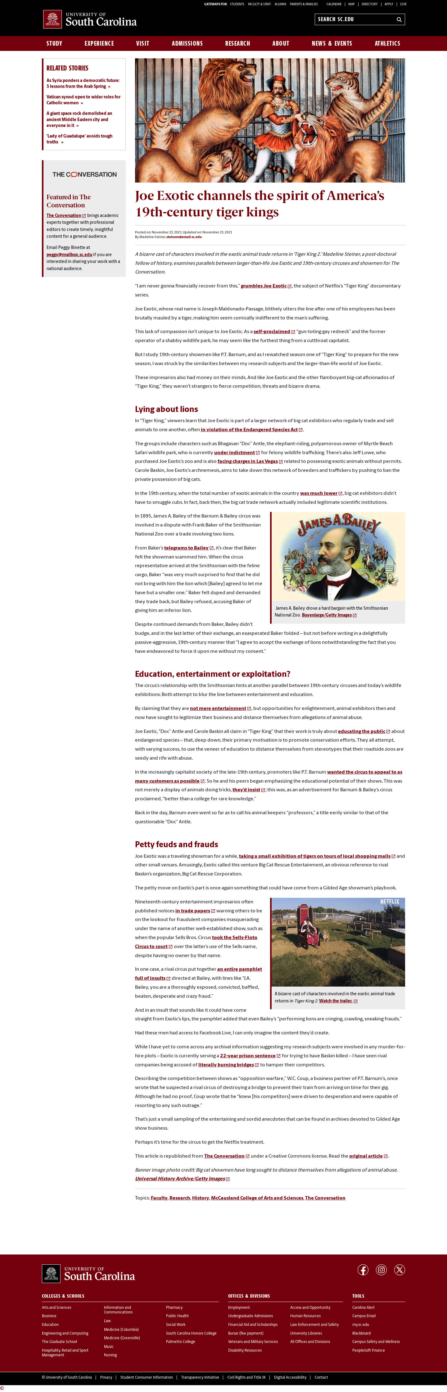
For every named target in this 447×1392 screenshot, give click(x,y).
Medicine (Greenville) (122, 1338)
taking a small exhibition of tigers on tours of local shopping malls (315, 856)
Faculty (159, 1198)
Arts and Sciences (56, 1308)
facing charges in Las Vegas (248, 461)
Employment (239, 1308)
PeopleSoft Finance (368, 1351)
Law (107, 1321)
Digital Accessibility (290, 1378)
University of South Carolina (69, 1378)
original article (366, 1156)
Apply (389, 4)
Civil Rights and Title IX (247, 1378)
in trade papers (192, 911)
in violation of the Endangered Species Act (249, 429)
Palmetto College (180, 1342)
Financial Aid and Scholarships (253, 1325)
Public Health (177, 1316)
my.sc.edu (360, 1325)
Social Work (175, 1325)
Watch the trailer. (336, 1001)
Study (55, 43)
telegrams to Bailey (186, 548)
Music (109, 1347)
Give (403, 4)
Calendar (334, 4)
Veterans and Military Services (253, 1342)
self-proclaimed (272, 331)
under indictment (234, 452)
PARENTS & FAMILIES (304, 4)
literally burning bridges (226, 1065)
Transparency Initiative (200, 1378)
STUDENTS (237, 4)
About (281, 43)
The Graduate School (59, 1342)
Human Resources (305, 1316)
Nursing (110, 1355)
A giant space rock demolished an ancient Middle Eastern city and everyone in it (79, 119)
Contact (321, 1378)
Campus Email (364, 1316)
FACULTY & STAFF (259, 4)
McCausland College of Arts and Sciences (257, 1198)
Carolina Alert (363, 1308)
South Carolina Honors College (191, 1334)
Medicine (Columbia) (121, 1330)
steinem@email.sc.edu (184, 237)
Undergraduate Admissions (250, 1316)
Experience (99, 43)
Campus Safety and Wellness (376, 1342)
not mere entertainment (218, 708)
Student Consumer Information (146, 1378)
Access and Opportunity (310, 1308)
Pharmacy (174, 1308)
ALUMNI (280, 4)
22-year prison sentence (248, 1056)
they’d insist (246, 790)
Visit (143, 43)
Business (49, 1316)
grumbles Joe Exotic (264, 286)
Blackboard (361, 1334)
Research (237, 43)
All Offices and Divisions (310, 1342)
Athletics (388, 43)
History (200, 1198)
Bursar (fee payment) (246, 1334)
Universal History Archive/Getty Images (180, 1179)
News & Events (332, 43)
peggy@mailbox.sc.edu (69, 255)
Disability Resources (245, 1351)
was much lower (318, 493)
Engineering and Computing (65, 1334)
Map (351, 4)
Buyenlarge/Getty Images (327, 615)
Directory (370, 4)
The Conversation (224, 1156)
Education (50, 1325)
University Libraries (306, 1334)
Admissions (187, 43)
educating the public (361, 731)
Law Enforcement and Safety (314, 1325)
